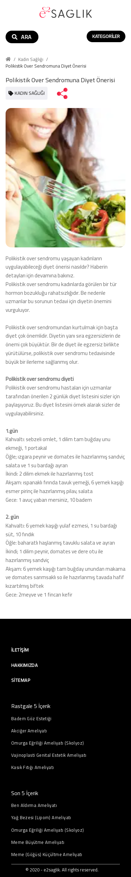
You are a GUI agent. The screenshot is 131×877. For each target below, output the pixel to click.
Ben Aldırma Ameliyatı (34, 805)
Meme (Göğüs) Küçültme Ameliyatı (46, 854)
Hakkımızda (24, 665)
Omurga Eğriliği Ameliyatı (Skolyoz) (47, 743)
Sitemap (20, 680)
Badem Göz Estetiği (31, 718)
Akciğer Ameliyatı (29, 731)
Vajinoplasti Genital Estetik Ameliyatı (48, 755)
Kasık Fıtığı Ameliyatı (32, 767)
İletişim (20, 650)
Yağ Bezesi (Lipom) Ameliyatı (41, 817)
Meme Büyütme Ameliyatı (37, 842)
